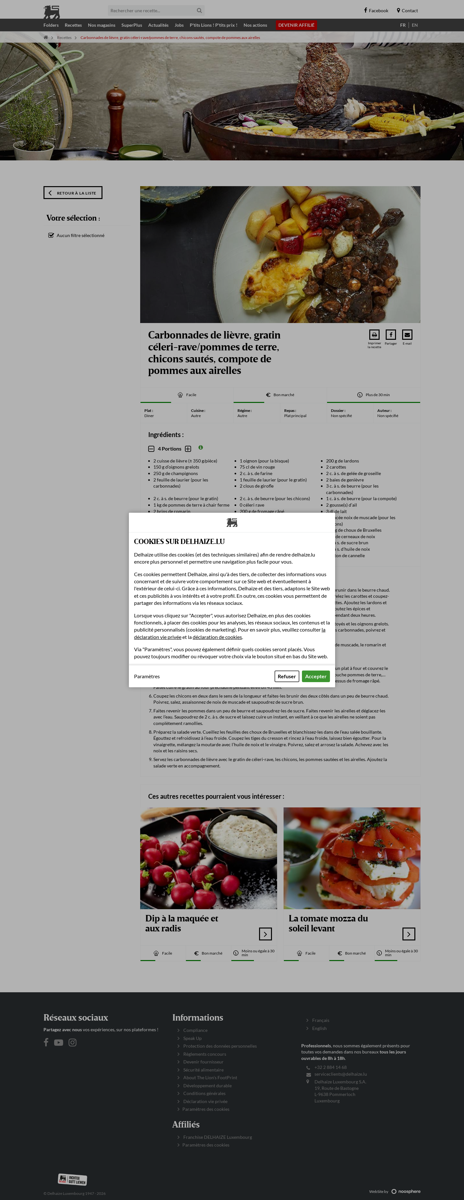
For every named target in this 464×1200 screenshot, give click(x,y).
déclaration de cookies (217, 637)
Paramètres (147, 676)
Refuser (287, 676)
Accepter (316, 676)
